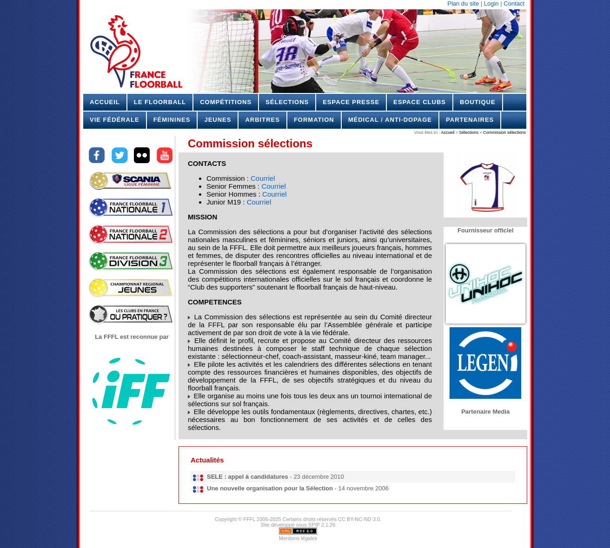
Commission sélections (504, 132)
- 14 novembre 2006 (298, 488)
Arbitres (262, 119)
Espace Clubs (419, 102)
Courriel (263, 178)
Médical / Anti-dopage (390, 119)
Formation (314, 119)
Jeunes (217, 119)
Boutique (478, 102)
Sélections (287, 102)
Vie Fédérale (114, 119)
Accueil (105, 102)
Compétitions (226, 102)
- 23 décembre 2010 (275, 476)
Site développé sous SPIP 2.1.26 (298, 525)
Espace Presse (351, 102)
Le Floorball (160, 102)
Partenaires (470, 119)
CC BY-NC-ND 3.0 (359, 519)
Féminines (172, 119)
